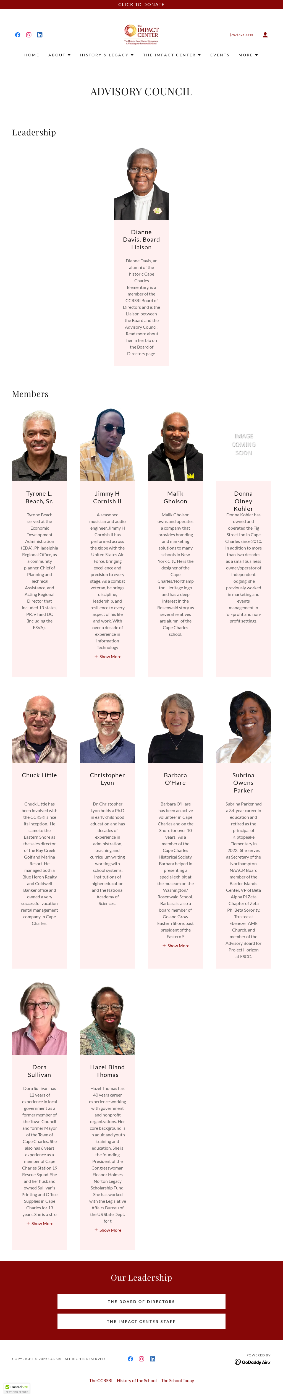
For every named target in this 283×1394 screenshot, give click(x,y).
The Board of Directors (141, 1301)
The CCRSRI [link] (100, 1380)
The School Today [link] (177, 1380)
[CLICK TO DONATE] (141, 4)
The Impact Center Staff (141, 1321)
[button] (265, 34)
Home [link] (32, 55)
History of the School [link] (137, 1380)
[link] (17, 34)
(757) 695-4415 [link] (241, 35)
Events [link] (220, 55)
